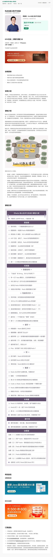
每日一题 (20, 3)
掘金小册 (9, 3)
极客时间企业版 (20, 541)
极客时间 (4, 3)
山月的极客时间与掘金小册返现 (9, 1)
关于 (50, 2)
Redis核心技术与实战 (13, 11)
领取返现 (44, 2)
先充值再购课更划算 (14, 538)
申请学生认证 (12, 543)
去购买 (26, 28)
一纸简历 (15, 3)
